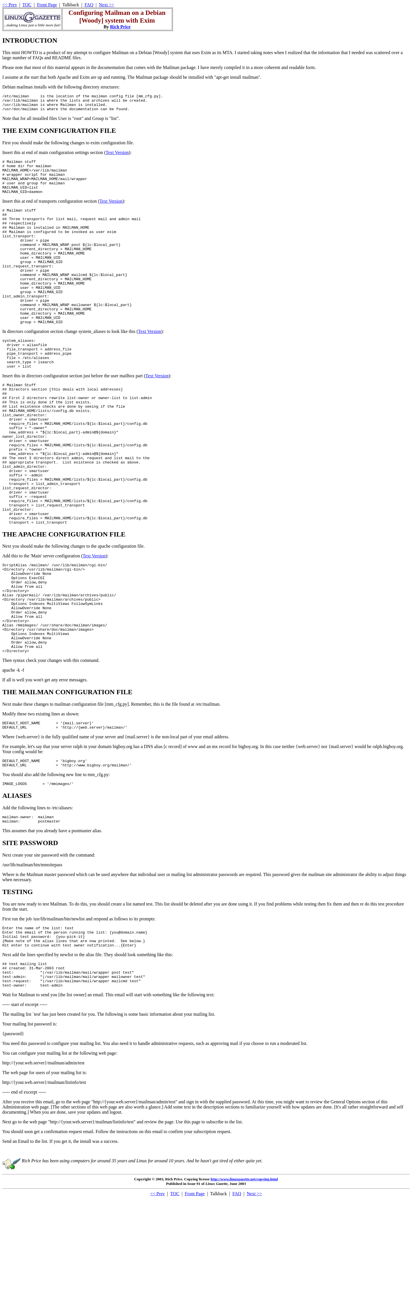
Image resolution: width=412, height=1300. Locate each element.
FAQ (89, 4)
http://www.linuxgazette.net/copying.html (244, 1280)
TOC (26, 4)
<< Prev (9, 4)
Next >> (106, 4)
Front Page (47, 4)
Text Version (117, 155)
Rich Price (120, 26)
